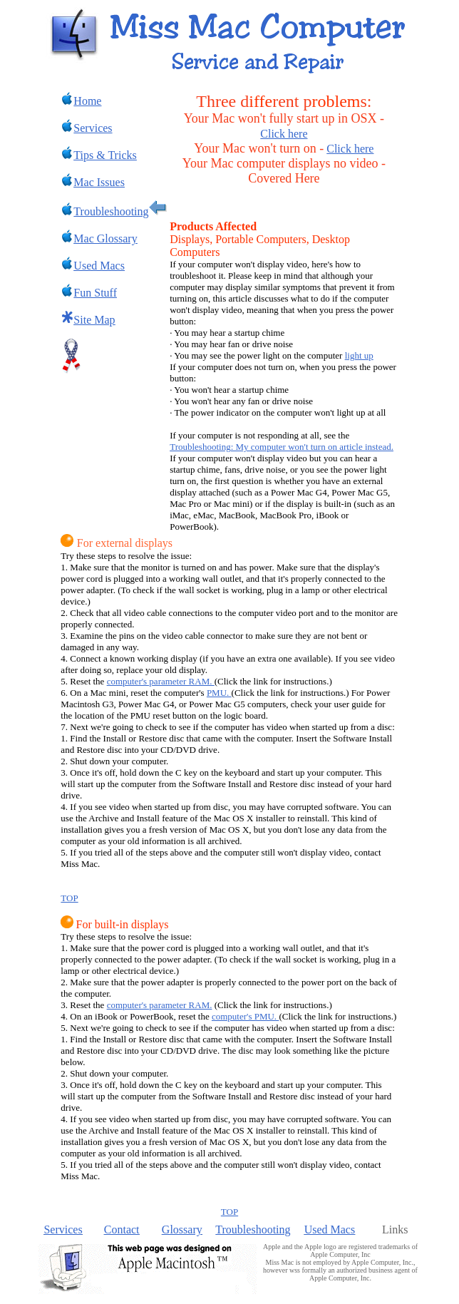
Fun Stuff (95, 293)
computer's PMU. (245, 1016)
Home (81, 101)
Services (62, 1229)
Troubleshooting (252, 1229)
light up (359, 355)
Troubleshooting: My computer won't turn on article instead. (281, 446)
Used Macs (330, 1229)
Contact (122, 1229)
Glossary (182, 1229)
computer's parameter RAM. (161, 681)
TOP (69, 898)
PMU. (219, 692)
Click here (283, 134)
